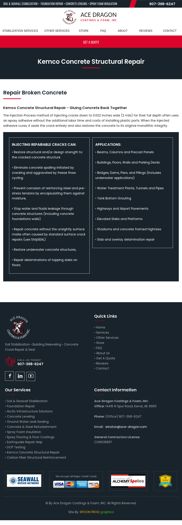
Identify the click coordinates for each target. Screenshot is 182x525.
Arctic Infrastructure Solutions (30, 411)
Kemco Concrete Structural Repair (33, 452)
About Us (103, 353)
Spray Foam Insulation (24, 432)
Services (102, 332)
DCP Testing (16, 447)
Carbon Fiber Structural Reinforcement (36, 457)
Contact (102, 368)
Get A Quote (105, 358)
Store (100, 343)
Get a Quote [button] (91, 42)
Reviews (102, 363)
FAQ (99, 348)
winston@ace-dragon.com (126, 427)
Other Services (107, 338)
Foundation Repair (21, 406)
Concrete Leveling (21, 416)
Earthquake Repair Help (24, 442)
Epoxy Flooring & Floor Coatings (30, 437)
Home (100, 327)
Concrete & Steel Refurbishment (32, 427)
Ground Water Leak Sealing (28, 422)
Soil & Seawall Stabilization (27, 401)
